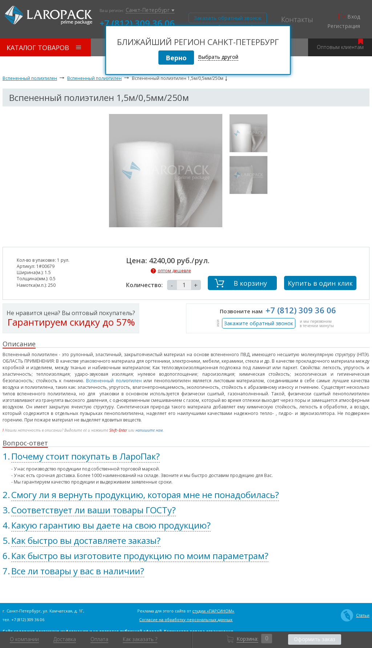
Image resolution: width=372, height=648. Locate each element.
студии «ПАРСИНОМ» (213, 611)
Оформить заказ (314, 639)
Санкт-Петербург (150, 10)
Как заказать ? (140, 639)
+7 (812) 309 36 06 (137, 22)
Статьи (355, 615)
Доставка (64, 639)
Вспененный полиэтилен (30, 78)
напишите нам (149, 430)
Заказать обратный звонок (228, 18)
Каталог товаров (44, 47)
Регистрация (343, 26)
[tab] (186, 456)
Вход (349, 16)
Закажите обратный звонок (258, 323)
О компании (24, 639)
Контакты (297, 19)
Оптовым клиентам (340, 44)
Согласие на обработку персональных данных (185, 619)
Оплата (99, 639)
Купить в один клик (320, 283)
